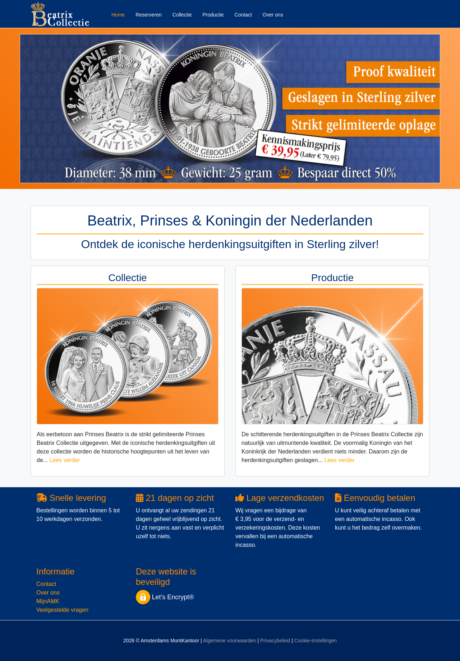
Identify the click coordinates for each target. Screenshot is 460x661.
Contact (243, 15)
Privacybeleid (275, 640)
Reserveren (148, 15)
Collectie (182, 15)
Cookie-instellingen (315, 640)
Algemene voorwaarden (229, 640)
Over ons (273, 15)
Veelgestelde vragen (62, 610)
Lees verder (65, 460)
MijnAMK (47, 601)
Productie (213, 15)
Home (118, 15)
